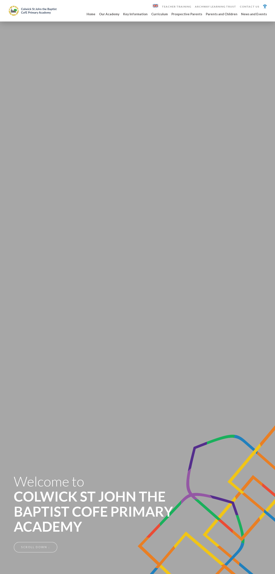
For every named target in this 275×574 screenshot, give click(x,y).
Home (91, 14)
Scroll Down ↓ (35, 547)
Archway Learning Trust (215, 6)
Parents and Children (221, 14)
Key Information (135, 14)
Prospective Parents (186, 14)
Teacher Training (176, 6)
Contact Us (249, 6)
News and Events (254, 14)
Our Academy (109, 14)
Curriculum (159, 14)
